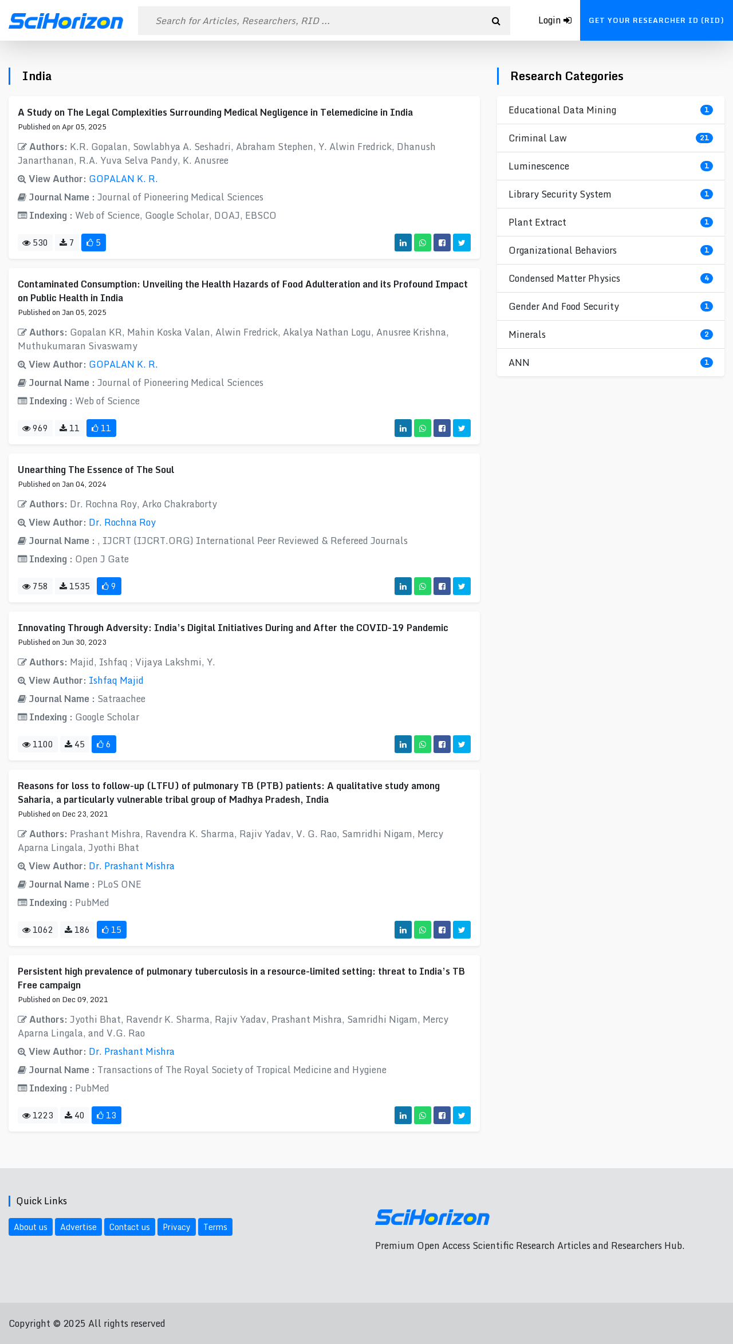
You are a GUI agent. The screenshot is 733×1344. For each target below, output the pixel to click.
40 (75, 1115)
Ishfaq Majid (116, 680)
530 (35, 242)
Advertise (78, 1226)
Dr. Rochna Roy (122, 522)
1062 (37, 929)
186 (77, 929)
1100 (37, 744)
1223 (37, 1115)
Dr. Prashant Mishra (132, 865)
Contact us (129, 1226)
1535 (75, 586)
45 (75, 744)
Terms (215, 1226)
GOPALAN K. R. (123, 178)
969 (35, 428)
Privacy (177, 1226)
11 (70, 428)
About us (31, 1226)
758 (35, 586)
